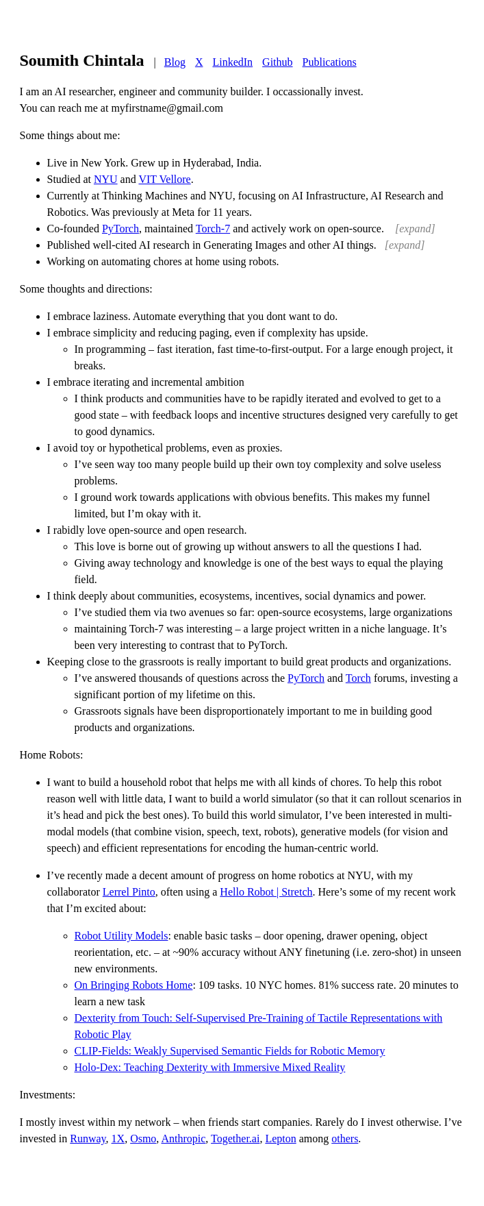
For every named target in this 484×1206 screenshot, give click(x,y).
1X (118, 1138)
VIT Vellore (164, 179)
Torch (358, 678)
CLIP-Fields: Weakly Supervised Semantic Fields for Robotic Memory (230, 1051)
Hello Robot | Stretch (266, 892)
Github (277, 62)
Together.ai (235, 1138)
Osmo (143, 1138)
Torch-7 (213, 228)
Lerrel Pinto (129, 892)
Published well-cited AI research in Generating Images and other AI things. (236, 245)
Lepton (280, 1138)
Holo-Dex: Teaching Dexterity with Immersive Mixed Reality (210, 1067)
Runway (87, 1138)
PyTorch (120, 228)
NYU (106, 179)
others (344, 1138)
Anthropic (183, 1138)
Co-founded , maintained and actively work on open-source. (241, 228)
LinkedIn (232, 62)
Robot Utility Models (121, 936)
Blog (175, 62)
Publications (330, 62)
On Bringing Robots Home (134, 985)
